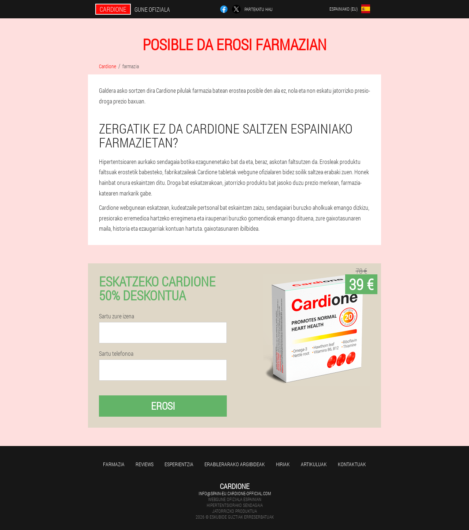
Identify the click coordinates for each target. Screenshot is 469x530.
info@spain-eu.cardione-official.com (235, 493)
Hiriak (283, 464)
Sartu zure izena (116, 316)
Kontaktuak (352, 464)
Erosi (163, 406)
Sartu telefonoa (116, 354)
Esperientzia (179, 464)
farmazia (114, 464)
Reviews (145, 464)
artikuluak (314, 464)
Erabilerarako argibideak (234, 464)
